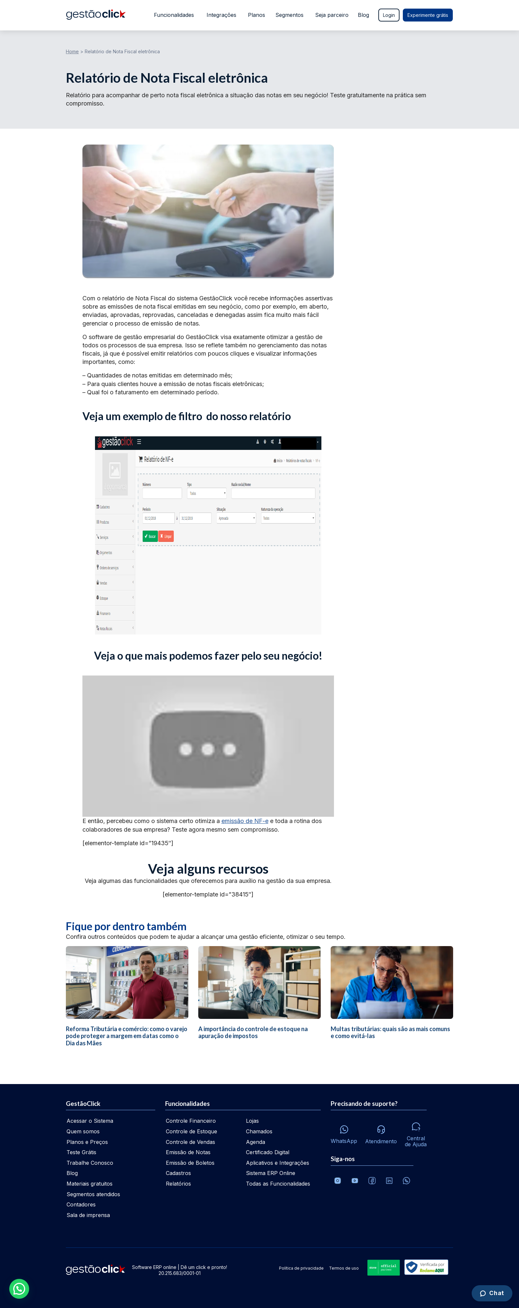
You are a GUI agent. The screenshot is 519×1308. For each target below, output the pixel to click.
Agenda (255, 1142)
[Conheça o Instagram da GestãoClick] (338, 1181)
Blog (363, 15)
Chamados (259, 1131)
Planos (255, 15)
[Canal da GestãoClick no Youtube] (355, 1181)
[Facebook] (372, 1181)
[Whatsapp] (344, 1132)
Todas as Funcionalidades (278, 1183)
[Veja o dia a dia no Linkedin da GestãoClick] (389, 1181)
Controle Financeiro (191, 1120)
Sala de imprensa (88, 1215)
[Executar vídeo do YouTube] (208, 746)
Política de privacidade (301, 1268)
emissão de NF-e (244, 820)
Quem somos (83, 1131)
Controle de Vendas (190, 1142)
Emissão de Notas (188, 1152)
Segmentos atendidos (93, 1194)
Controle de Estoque (191, 1131)
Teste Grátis (81, 1152)
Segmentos (289, 15)
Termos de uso (344, 1268)
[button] (19, 1289)
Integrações (221, 15)
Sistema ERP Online (270, 1173)
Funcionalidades (173, 15)
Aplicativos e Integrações (277, 1162)
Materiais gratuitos (90, 1183)
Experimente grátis (427, 15)
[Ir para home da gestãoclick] (95, 15)
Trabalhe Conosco (90, 1162)
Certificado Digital (267, 1152)
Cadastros (178, 1173)
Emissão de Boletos (190, 1162)
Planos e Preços (87, 1142)
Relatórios (178, 1183)
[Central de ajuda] (416, 1132)
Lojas (252, 1120)
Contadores (81, 1204)
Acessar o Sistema (90, 1120)
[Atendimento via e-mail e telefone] (381, 1132)
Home (72, 51)
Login (389, 15)
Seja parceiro (332, 15)
